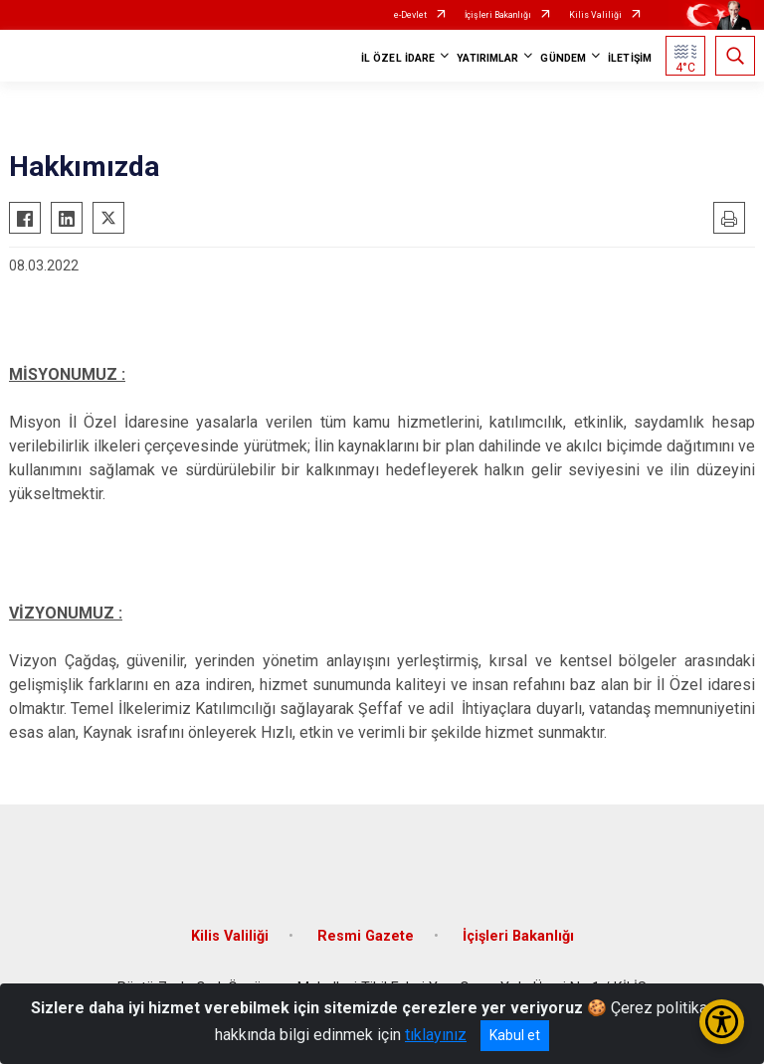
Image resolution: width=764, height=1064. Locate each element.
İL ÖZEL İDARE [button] (398, 58)
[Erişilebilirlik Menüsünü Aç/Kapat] (721, 1021)
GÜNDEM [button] (563, 58)
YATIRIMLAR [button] (487, 58)
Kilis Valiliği (595, 15)
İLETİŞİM (630, 58)
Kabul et (514, 1035)
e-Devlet (410, 15)
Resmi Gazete (365, 936)
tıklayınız (436, 1034)
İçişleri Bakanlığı (498, 15)
